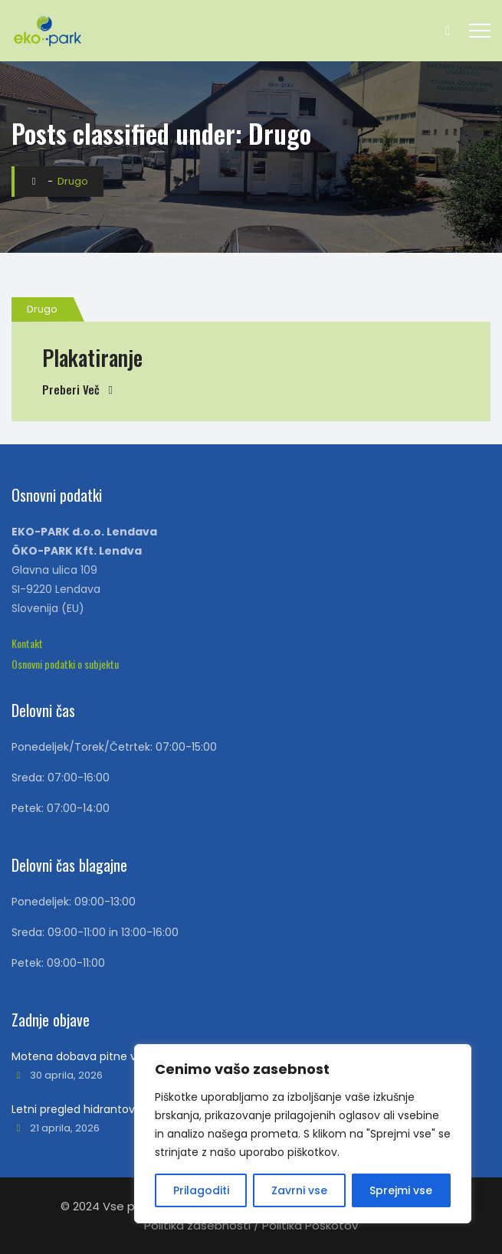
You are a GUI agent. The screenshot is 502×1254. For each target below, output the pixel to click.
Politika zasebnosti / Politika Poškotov (251, 1225)
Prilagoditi (201, 1190)
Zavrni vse (299, 1190)
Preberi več (71, 389)
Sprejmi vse (400, 1190)
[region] (302, 1133)
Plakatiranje (92, 357)
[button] (27, 643)
